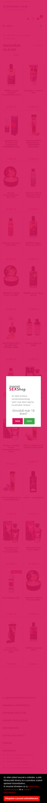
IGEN (29, 421)
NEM (17, 421)
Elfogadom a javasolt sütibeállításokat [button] (21, 798)
